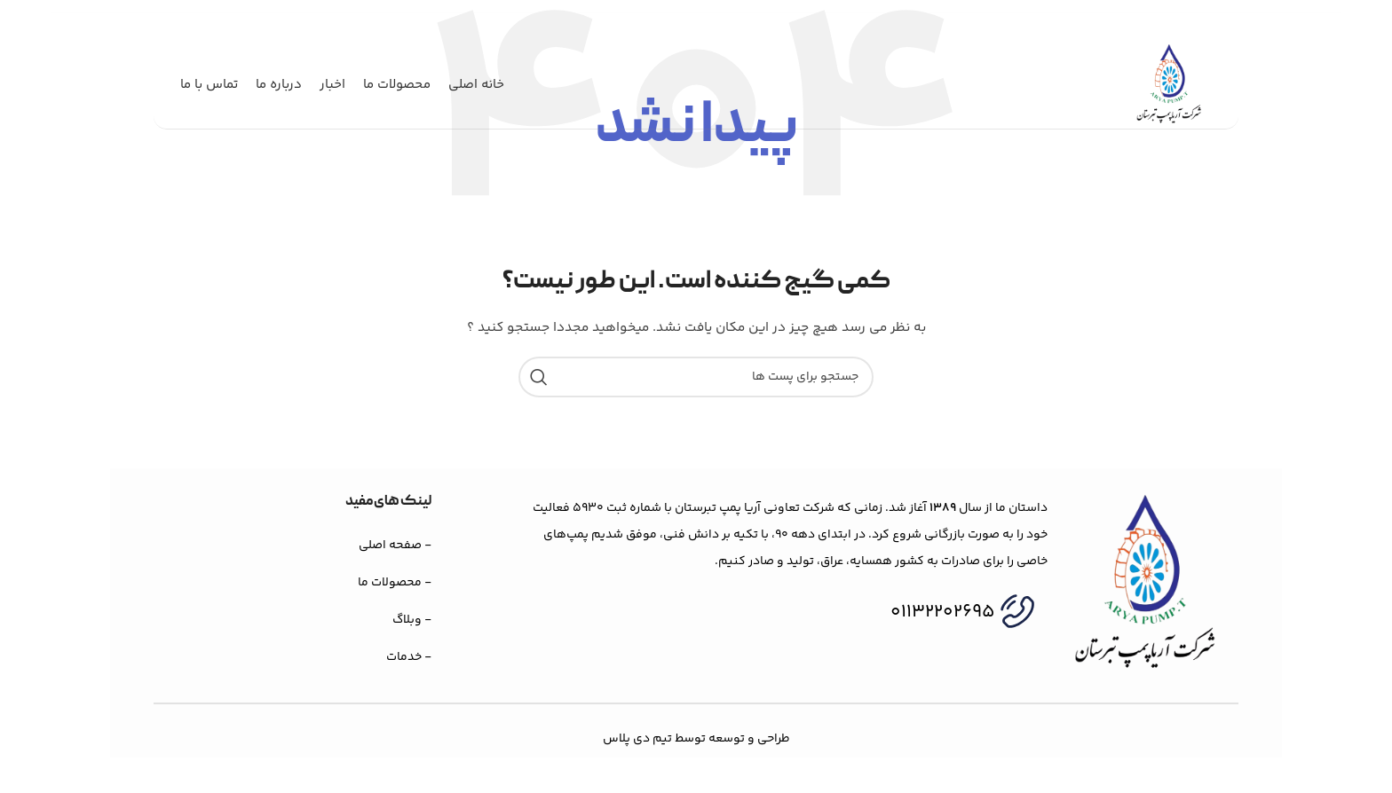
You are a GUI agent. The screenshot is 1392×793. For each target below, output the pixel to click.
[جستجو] (696, 377)
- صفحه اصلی (395, 545)
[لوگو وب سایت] (1169, 86)
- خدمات (408, 657)
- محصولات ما (394, 583)
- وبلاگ (411, 620)
